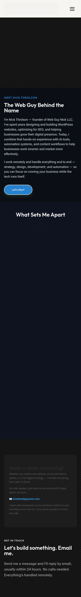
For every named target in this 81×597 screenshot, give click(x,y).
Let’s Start (18, 189)
